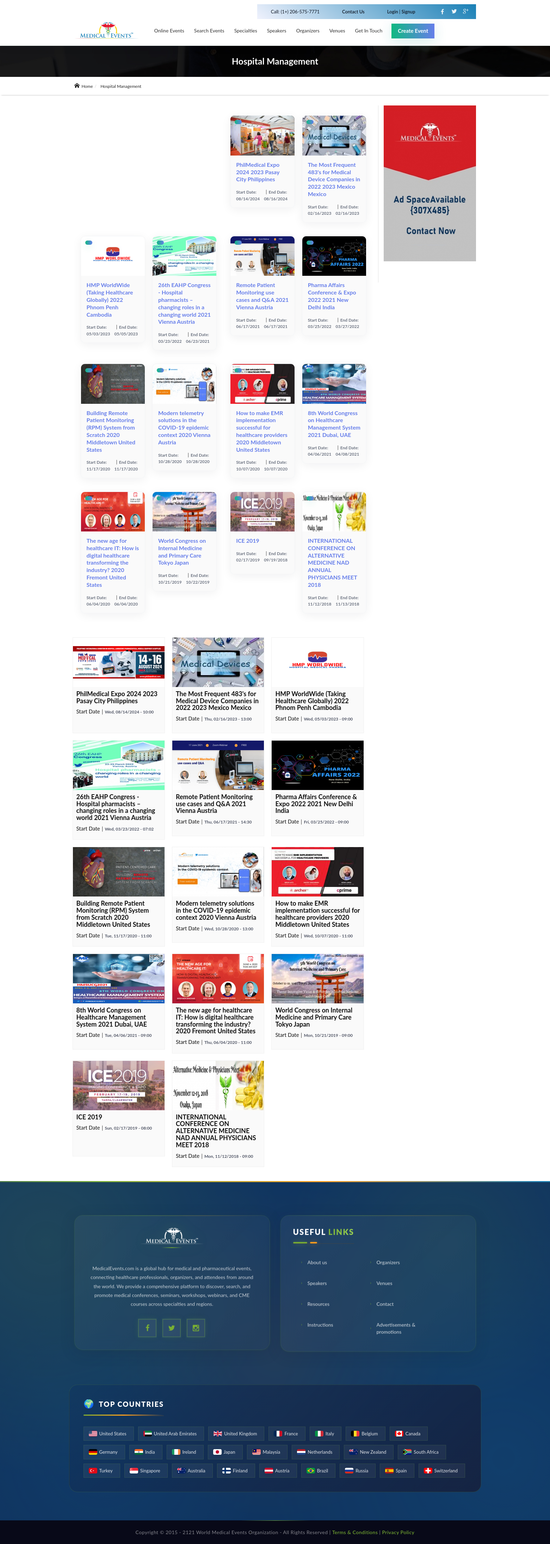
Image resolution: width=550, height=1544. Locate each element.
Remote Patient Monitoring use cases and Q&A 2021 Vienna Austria (262, 295)
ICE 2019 (247, 540)
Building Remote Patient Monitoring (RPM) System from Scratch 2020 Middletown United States (111, 431)
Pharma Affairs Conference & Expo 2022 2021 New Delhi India (332, 295)
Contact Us (353, 11)
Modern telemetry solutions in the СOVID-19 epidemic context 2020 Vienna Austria (184, 427)
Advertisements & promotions (392, 1329)
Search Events (209, 31)
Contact (381, 1305)
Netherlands (320, 1452)
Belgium (369, 1433)
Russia (362, 1470)
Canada (413, 1433)
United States (112, 1433)
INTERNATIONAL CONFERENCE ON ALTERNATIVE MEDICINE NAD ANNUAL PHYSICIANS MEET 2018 (332, 562)
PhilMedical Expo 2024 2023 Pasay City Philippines (257, 172)
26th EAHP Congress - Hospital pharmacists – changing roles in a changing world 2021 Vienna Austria (184, 303)
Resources (315, 1305)
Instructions (316, 1326)
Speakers (276, 31)
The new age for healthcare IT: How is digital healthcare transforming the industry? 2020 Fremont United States (113, 562)
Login (393, 11)
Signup (407, 11)
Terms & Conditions (355, 1532)
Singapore (150, 1470)
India (150, 1452)
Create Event (413, 31)
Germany (108, 1452)
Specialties (245, 31)
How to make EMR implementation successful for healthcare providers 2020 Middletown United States (262, 431)
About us (313, 1263)
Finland (240, 1470)
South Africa (426, 1452)
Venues (381, 1284)
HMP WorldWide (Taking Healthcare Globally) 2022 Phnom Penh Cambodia (110, 299)
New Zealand (373, 1452)
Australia (196, 1470)
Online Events (169, 31)
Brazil (322, 1470)
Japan (229, 1452)
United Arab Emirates (175, 1433)
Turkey (106, 1470)
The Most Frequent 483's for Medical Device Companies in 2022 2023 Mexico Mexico (334, 179)
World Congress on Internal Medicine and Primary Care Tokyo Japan (182, 551)
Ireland (189, 1452)
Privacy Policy (398, 1532)
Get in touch (369, 31)
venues (337, 31)
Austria (282, 1470)
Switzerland (446, 1470)
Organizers (308, 31)
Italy (330, 1433)
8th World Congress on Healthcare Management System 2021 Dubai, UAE (334, 423)
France (291, 1433)
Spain (401, 1470)
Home (83, 86)
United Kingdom (240, 1433)
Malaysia (271, 1452)
